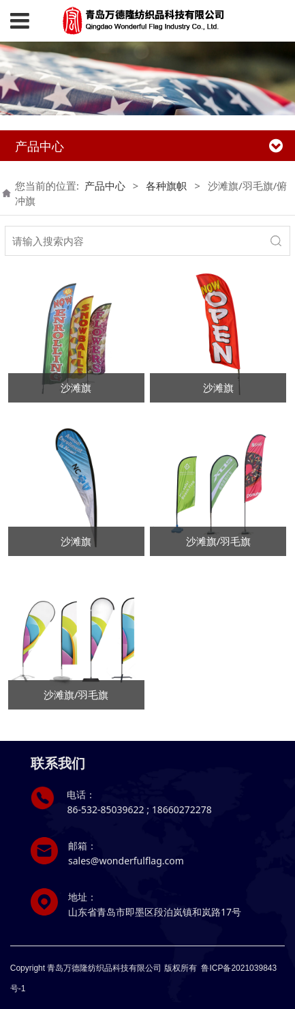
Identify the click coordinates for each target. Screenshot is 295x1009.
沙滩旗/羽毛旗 (218, 541)
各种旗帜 (166, 185)
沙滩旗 (76, 387)
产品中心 (104, 185)
